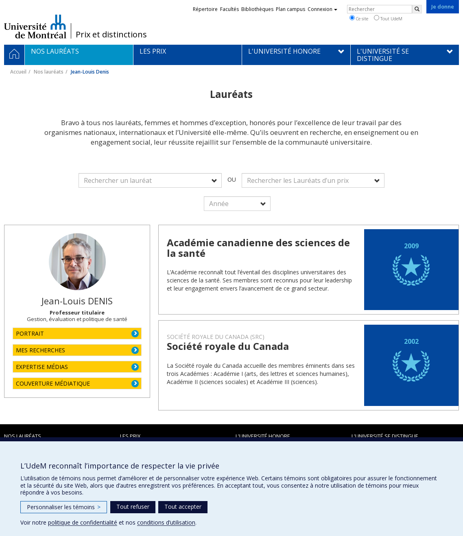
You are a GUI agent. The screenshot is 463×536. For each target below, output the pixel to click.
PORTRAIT (30, 333)
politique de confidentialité (82, 522)
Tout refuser (132, 506)
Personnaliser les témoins (63, 507)
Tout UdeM (388, 18)
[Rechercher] (417, 9)
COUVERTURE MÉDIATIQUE (53, 383)
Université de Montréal (35, 26)
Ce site (358, 18)
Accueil (18, 71)
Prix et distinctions (111, 34)
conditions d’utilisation (166, 522)
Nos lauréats (48, 71)
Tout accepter (182, 506)
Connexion (322, 9)
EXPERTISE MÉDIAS (42, 367)
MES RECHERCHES (40, 350)
